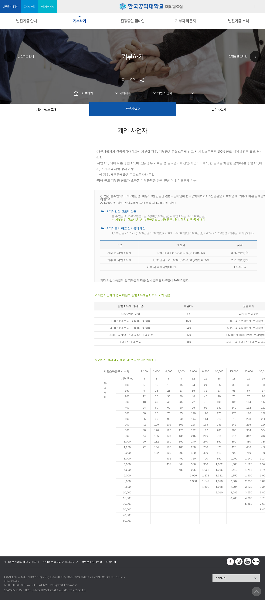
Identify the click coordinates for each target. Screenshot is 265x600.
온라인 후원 (29, 6)
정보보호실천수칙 (91, 562)
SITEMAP (260, 7)
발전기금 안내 (26, 20)
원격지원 (111, 562)
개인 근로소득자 (46, 110)
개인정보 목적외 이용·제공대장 (60, 562)
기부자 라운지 (185, 20)
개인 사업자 (164, 93)
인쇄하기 (123, 80)
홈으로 (76, 93)
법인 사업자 (219, 110)
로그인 (250, 6)
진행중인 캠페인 (132, 20)
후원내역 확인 (47, 6)
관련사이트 (220, 578)
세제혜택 (125, 93)
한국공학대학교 (10, 6)
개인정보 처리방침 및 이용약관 (21, 562)
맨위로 (256, 591)
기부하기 (79, 20)
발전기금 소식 (238, 20)
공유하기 (142, 80)
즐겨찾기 (132, 80)
